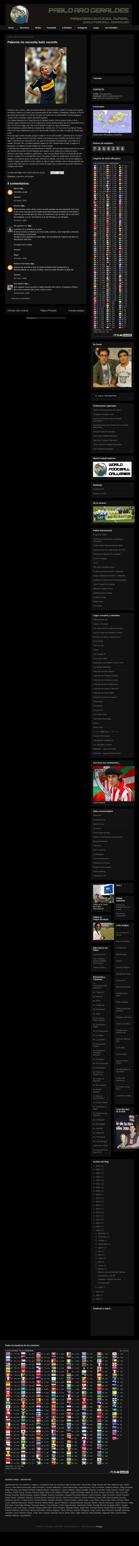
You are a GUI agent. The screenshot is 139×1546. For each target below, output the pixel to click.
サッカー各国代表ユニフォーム (106, 732)
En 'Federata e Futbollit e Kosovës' (99, 1052)
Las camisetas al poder (102, 745)
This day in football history (103, 567)
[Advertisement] (112, 53)
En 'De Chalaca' (99, 1085)
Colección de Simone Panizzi (105, 697)
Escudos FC (98, 710)
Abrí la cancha (99, 850)
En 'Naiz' (96, 1014)
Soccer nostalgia (100, 558)
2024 (98, 1173)
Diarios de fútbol (122, 941)
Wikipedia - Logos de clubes (104, 749)
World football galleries (112, 96)
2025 (98, 1169)
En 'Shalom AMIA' (100, 1102)
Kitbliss (96, 723)
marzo (101, 1265)
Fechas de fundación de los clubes (123, 907)
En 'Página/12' (99, 992)
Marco (16, 188)
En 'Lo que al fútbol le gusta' (99, 1019)
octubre (101, 1240)
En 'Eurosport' (98, 1059)
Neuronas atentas (123, 987)
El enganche (121, 948)
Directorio (24, 28)
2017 (98, 1198)
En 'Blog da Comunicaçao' (99, 1097)
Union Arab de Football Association (107, 444)
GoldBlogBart (98, 854)
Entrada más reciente (17, 310)
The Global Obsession (102, 667)
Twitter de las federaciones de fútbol (107, 545)
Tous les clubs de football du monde (107, 633)
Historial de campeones (121, 915)
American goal (103, 1283)
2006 (98, 1295)
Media (38, 28)
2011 (98, 1219)
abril (100, 1262)
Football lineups (99, 597)
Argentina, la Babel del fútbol (109, 1279)
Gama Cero (121, 980)
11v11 (95, 563)
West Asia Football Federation (105, 436)
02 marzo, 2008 (20, 200)
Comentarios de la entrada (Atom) (51, 318)
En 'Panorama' (99, 1009)
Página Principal (48, 310)
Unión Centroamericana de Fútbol (107, 410)
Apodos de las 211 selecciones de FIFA (109, 550)
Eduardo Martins (123, 967)
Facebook (51, 28)
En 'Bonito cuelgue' (97, 1090)
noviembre (102, 1237)
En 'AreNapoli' (99, 1120)
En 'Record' (97, 996)
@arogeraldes (106, 94)
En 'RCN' (97, 1001)
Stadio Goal (98, 602)
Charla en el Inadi (100, 1146)
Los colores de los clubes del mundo (108, 628)
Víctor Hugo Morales (101, 833)
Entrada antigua (76, 310)
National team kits (100, 620)
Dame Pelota (121, 1054)
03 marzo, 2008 (20, 220)
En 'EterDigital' (99, 1124)
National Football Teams (103, 589)
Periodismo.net (99, 820)
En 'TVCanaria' (99, 1137)
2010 (98, 1223)
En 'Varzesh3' (98, 1133)
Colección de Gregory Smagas (105, 676)
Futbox (96, 650)
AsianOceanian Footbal (102, 593)
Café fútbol (120, 1048)
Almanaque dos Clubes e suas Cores (108, 663)
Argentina (20, 176)
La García (97, 828)
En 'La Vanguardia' (100, 1031)
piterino (17, 206)
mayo (100, 1258)
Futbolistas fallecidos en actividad (106, 554)
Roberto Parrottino (22, 264)
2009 (98, 1227)
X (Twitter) (67, 28)
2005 (98, 1299)
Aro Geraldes (111, 28)
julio (100, 1251)
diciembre (102, 1233)
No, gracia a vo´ (20, 226)
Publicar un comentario (20, 298)
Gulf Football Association (103, 449)
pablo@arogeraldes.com (108, 98)
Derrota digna (121, 954)
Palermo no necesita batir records (111, 1272)
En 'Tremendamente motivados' (100, 985)
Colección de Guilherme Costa (105, 680)
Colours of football (100, 624)
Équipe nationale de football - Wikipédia (109, 576)
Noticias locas (98, 824)
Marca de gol (98, 645)
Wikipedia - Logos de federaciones (107, 753)
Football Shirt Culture (101, 736)
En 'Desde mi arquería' (98, 1080)
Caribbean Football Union (103, 414)
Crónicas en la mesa (101, 863)
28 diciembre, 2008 (21, 293)
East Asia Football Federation (105, 440)
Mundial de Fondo (123, 974)
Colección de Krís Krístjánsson (105, 684)
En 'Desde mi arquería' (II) (98, 1073)
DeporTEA (97, 815)
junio (100, 1255)
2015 (98, 1205)
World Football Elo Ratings (104, 584)
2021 (98, 1184)
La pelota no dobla (123, 1096)
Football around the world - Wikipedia (108, 571)
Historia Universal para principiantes (107, 837)
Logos (96, 28)
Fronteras (97, 845)
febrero (101, 1269)
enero (100, 1287)
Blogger (99, 1526)
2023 (98, 1177)
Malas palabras (99, 871)
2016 (98, 1202)
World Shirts (98, 727)
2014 (98, 1209)
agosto (101, 1248)
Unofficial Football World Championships (109, 580)
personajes (29, 176)
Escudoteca (98, 706)
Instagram (82, 28)
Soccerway (97, 606)
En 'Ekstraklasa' (99, 1068)
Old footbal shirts (100, 714)
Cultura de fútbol (123, 1024)
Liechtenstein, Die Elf (106, 1276)
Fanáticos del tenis (123, 1017)
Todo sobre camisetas (102, 719)
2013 (98, 1212)
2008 (98, 1230)
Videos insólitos (99, 967)
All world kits (98, 641)
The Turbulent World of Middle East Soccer (99, 961)
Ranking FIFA (98, 489)
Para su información (101, 858)
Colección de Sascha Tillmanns (106, 689)
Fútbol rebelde (122, 1002)
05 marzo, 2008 (20, 258)
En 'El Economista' (100, 1063)
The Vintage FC (99, 654)
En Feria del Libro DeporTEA (100, 1151)
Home (11, 28)
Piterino (119, 961)
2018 (98, 1194)
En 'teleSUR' (98, 1128)
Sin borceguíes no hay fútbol (123, 1070)
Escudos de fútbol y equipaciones (106, 637)
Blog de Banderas (100, 841)
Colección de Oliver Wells (103, 693)
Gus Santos (19, 284)
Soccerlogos (98, 702)
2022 (98, 1180)
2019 (98, 1191)
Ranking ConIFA (99, 493)
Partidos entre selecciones (122, 1031)
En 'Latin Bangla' (100, 1141)
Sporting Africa (99, 954)
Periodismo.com (99, 876)
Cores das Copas (100, 658)
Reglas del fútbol (100, 535)
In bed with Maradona (120, 1079)
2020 (98, 1187)
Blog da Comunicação (102, 867)
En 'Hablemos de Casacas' (100, 1114)
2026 (98, 1166)
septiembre (103, 1244)
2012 (98, 1216)
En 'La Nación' (99, 1040)
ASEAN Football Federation (104, 432)
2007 (98, 1292)
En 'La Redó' (98, 1035)
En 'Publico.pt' (99, 1005)
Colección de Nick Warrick (103, 671)
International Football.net (103, 740)
